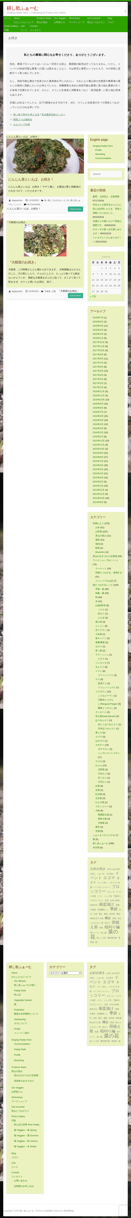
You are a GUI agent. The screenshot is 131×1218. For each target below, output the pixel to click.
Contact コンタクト (35, 28)
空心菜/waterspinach (105, 716)
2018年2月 (98, 334)
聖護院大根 (103, 814)
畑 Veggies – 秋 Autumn (26, 1141)
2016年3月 (98, 428)
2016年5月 (98, 420)
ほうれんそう (102, 720)
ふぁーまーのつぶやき (104, 835)
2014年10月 (99, 498)
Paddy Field (20, 1049)
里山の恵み (100, 535)
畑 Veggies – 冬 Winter (25, 1146)
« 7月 (93, 296)
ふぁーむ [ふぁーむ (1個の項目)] (101, 874)
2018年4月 (98, 330)
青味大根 (102, 818)
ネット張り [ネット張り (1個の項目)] (102, 883)
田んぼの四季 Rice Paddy (26, 1124)
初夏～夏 (99, 593)
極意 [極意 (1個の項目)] (106, 914)
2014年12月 (99, 490)
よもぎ (101, 617)
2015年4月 (98, 473)
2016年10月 (99, 399)
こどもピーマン (105, 695)
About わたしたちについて (24, 20)
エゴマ (98, 736)
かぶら (98, 765)
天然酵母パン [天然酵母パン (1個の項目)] (102, 910)
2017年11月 (99, 346)
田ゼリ (101, 613)
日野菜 (101, 769)
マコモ (98, 761)
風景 (97, 539)
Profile (98, 150)
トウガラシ (100, 691)
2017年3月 (98, 379)
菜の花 (98, 622)
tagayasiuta (17, 200)
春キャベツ (100, 638)
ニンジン (17, 204)
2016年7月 (98, 412)
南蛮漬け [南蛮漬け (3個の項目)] (106, 904)
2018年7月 (98, 317)
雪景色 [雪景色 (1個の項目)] (114, 1041)
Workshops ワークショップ (76, 20)
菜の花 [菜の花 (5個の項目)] (111, 1036)
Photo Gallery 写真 (11, 28)
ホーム (7, 18)
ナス (97, 679)
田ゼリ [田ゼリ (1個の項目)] (107, 923)
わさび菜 (99, 802)
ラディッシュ (102, 654)
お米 (97, 527)
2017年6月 (98, 366)
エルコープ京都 (21, 124)
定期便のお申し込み (24, 1186)
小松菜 (98, 634)
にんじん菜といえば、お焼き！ (31, 179)
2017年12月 (99, 342)
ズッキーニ (100, 712)
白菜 (97, 786)
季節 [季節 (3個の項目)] (114, 909)
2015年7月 (98, 461)
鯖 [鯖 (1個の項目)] (96, 942)
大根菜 (47, 291)
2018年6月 (98, 321)
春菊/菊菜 (100, 642)
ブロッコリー (102, 806)
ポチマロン (103, 749)
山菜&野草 (100, 605)
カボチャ (99, 745)
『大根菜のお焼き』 (23, 262)
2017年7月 (98, 362)
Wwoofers (100, 552)
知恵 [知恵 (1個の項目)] (101, 928)
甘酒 (97, 831)
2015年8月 (98, 457)
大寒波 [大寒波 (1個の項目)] (93, 910)
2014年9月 (98, 502)
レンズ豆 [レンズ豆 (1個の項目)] (108, 896)
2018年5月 (98, 325)
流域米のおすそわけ (24, 1081)
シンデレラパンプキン (109, 753)
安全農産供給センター (53, 114)
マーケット (100, 568)
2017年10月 (99, 350)
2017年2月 (98, 383)
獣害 (97, 548)
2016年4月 (98, 424)
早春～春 (99, 589)
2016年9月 (98, 403)
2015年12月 (99, 440)
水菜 (97, 790)
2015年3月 (98, 477)
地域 (97, 544)
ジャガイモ (100, 663)
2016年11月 (99, 395)
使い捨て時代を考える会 (26, 114)
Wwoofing (100, 154)
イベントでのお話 (104, 581)
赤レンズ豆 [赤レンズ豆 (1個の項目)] (101, 938)
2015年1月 (98, 485)
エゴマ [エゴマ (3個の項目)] (109, 878)
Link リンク (24, 28)
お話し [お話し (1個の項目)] (93, 874)
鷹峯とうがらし (105, 708)
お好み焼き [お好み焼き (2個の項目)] (98, 868)
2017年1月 (98, 387)
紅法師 (98, 794)
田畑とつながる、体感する (108, 572)
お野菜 (98, 531)
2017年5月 (98, 371)
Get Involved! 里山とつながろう (96, 20)
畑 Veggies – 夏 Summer (26, 1135)
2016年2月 (98, 432)
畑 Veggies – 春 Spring (25, 1130)
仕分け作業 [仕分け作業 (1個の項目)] (114, 900)
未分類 (96, 847)
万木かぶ (102, 773)
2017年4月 (98, 375)
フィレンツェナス (107, 687)
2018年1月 (98, 338)
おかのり (99, 741)
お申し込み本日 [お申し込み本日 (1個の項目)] (113, 869)
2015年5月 (98, 469)
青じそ (98, 732)
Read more (75, 209)
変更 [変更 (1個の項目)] (118, 905)
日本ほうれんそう (107, 728)
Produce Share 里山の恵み (44, 20)
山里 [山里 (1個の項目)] (95, 914)
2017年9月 (98, 354)
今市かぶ (102, 782)
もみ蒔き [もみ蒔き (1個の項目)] (110, 874)
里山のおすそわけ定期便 (105, 556)
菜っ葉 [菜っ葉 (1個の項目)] (104, 933)
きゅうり (99, 667)
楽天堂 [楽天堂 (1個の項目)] (112, 914)
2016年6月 (98, 416)
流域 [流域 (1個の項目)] (114, 918)
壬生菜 (98, 798)
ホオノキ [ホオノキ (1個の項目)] (111, 892)
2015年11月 (99, 444)
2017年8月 (98, 358)
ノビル (101, 609)
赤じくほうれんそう (108, 724)
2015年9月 (98, 453)
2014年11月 (99, 494)
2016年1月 (98, 436)
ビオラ (101, 658)
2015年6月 (98, 465)
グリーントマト (105, 675)
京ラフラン (100, 630)
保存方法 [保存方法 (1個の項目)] (94, 905)
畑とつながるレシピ (57, 200)
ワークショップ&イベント (106, 560)
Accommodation (103, 158)
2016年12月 (99, 391)
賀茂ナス (102, 683)
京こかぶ (102, 777)
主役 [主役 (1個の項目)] (106, 900)
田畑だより (98, 523)
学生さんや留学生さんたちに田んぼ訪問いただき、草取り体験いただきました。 (107, 208)
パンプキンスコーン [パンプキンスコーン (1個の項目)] (101, 887)
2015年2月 (98, 481)
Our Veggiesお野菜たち (60, 20)
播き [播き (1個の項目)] (101, 914)
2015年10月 (99, 449)
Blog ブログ (111, 20)
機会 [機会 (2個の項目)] (108, 918)
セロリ (98, 646)
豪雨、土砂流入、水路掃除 (106, 196)
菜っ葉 (98, 650)
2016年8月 (98, 408)
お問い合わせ (20, 1180)
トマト (98, 671)
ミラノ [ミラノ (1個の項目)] (100, 896)
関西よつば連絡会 (22, 119)
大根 (54, 291)
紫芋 (97, 827)
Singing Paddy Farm (103, 146)
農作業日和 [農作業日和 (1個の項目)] (112, 938)
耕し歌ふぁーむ (22, 8)
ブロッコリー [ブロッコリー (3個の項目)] (105, 888)
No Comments (33, 204)
